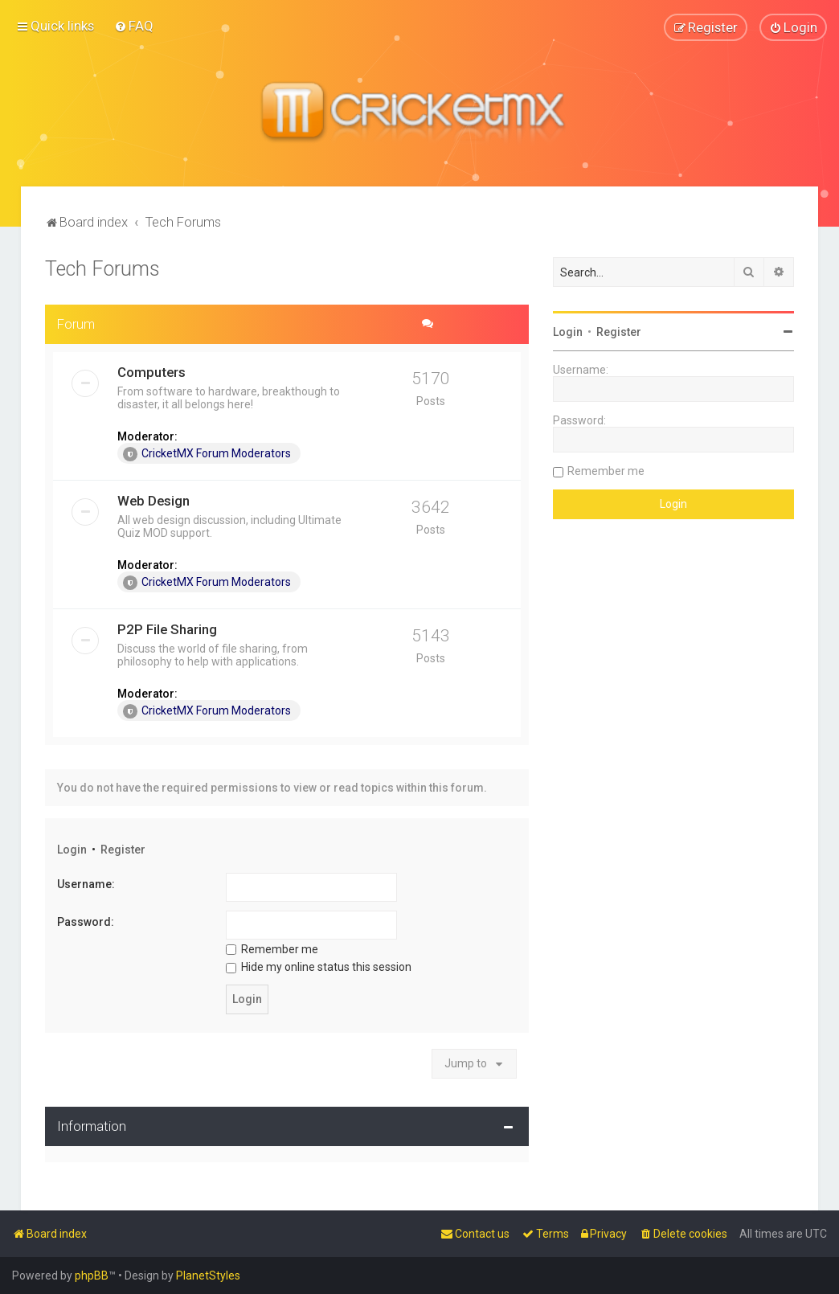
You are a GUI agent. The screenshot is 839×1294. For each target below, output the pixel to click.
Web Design (153, 500)
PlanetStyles (208, 1275)
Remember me (272, 948)
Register (122, 848)
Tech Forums (102, 268)
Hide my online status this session (318, 966)
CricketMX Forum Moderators (207, 453)
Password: (85, 921)
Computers (151, 371)
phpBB (91, 1275)
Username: (86, 884)
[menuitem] (134, 26)
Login (72, 848)
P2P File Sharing (167, 628)
